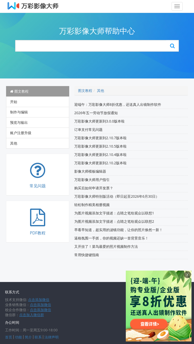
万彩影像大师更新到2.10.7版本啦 (100, 137)
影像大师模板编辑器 (90, 171)
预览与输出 (19, 122)
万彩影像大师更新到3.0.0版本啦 (99, 121)
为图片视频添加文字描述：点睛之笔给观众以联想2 (114, 221)
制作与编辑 (19, 112)
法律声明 (51, 337)
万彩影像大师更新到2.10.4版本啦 (100, 154)
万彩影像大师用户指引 (92, 179)
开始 (13, 101)
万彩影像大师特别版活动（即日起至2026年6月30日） (116, 196)
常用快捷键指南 (86, 254)
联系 (38, 337)
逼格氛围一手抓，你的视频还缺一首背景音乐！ (111, 238)
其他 (13, 143)
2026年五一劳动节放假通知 (96, 112)
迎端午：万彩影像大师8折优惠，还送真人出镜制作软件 (117, 104)
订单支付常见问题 (88, 129)
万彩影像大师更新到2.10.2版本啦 (100, 162)
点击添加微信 (38, 299)
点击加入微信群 (31, 314)
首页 (8, 337)
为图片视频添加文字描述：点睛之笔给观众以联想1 (114, 213)
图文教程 (19, 91)
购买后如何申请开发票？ (93, 188)
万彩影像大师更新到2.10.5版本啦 (100, 146)
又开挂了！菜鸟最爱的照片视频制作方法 (106, 246)
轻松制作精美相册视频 (92, 204)
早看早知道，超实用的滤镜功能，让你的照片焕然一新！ (118, 229)
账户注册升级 (20, 132)
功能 (18, 337)
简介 (28, 337)
